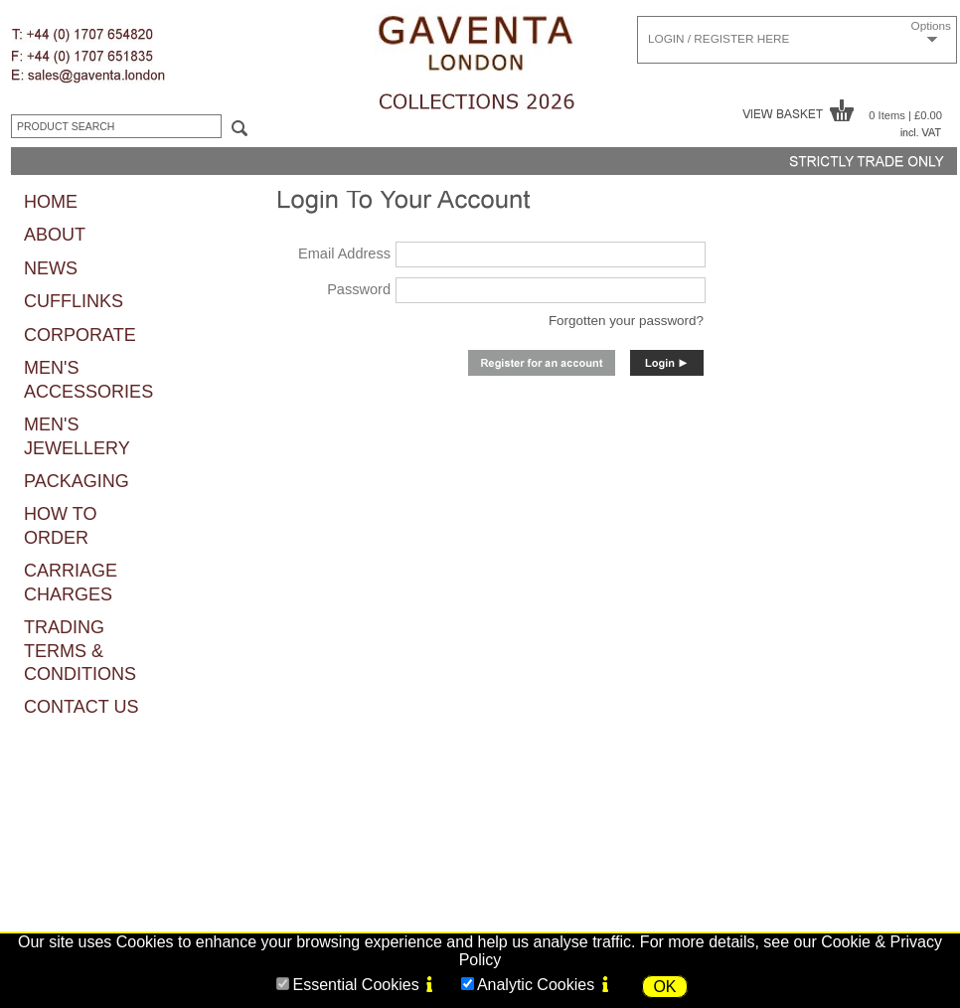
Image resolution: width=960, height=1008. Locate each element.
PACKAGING (76, 481)
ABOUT (54, 235)
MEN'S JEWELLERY (77, 436)
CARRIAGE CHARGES (70, 582)
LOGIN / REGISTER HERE (718, 38)
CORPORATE (80, 335)
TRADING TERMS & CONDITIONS (80, 650)
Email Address (344, 253)
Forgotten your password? (626, 320)
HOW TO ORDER (60, 525)
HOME (51, 202)
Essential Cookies (355, 984)
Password (359, 289)
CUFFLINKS (73, 301)
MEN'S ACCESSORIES (88, 379)
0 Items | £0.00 (905, 115)
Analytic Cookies (535, 984)
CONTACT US (81, 707)
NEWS (51, 268)
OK (664, 986)
